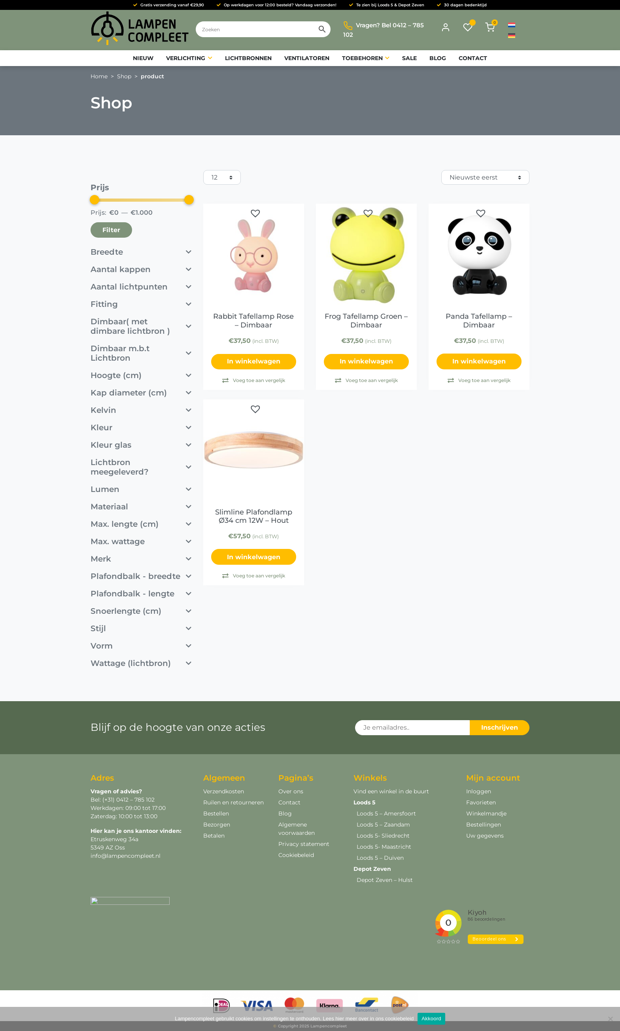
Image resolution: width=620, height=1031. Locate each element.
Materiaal (141, 506)
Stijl (141, 628)
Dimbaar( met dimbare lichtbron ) (141, 326)
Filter (111, 230)
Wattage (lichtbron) (141, 663)
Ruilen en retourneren (233, 802)
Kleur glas (141, 445)
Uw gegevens (485, 835)
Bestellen (216, 813)
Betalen (214, 835)
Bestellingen (483, 824)
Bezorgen (216, 824)
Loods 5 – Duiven (380, 857)
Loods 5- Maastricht (384, 846)
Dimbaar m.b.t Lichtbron (141, 353)
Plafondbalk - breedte (141, 576)
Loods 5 (364, 802)
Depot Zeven (372, 868)
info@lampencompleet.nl (126, 855)
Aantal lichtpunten (141, 286)
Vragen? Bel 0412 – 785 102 (383, 29)
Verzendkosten (223, 791)
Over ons (290, 791)
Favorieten (481, 802)
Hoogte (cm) (141, 375)
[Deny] (610, 1019)
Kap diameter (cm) (141, 392)
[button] (255, 213)
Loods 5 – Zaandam (383, 824)
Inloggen (478, 791)
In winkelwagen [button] (479, 361)
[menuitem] (511, 24)
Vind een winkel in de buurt (391, 791)
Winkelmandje (486, 813)
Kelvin (141, 410)
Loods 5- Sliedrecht (383, 835)
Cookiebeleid (296, 855)
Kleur (141, 427)
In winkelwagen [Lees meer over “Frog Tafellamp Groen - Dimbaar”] (366, 361)
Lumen (141, 489)
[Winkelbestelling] (485, 177)
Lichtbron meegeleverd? (141, 467)
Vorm (141, 646)
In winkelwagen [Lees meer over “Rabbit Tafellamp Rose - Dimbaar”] (253, 361)
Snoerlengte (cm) (141, 611)
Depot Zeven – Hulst (385, 879)
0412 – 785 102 (135, 799)
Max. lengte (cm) (141, 524)
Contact (289, 802)
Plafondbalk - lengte (141, 593)
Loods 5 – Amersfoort (386, 813)
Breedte (141, 252)
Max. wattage (141, 541)
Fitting (141, 304)
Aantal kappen (141, 269)
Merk (141, 559)
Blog (285, 813)
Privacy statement (303, 844)
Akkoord (431, 1019)
